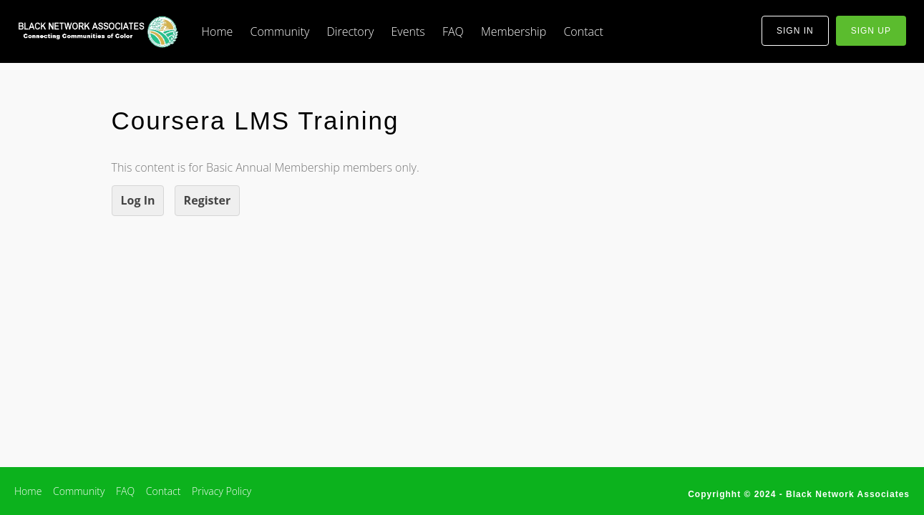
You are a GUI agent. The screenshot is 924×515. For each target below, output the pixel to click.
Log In (138, 200)
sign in (795, 31)
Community (280, 31)
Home (217, 31)
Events (407, 31)
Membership (513, 31)
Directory (350, 31)
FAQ (453, 31)
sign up (871, 31)
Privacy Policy (221, 491)
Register (207, 200)
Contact (583, 31)
